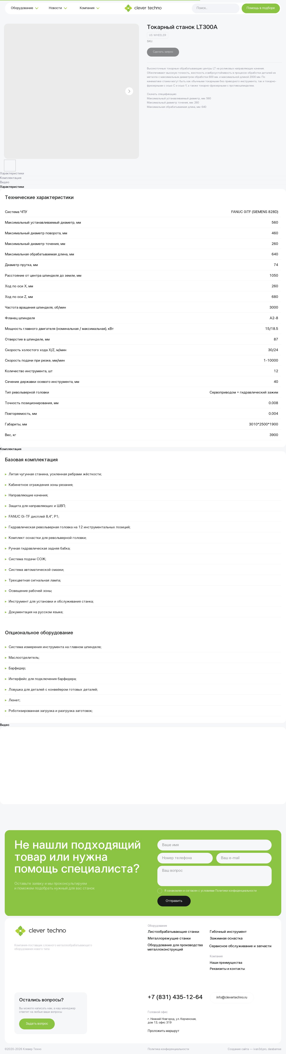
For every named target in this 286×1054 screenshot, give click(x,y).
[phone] (185, 858)
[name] (214, 845)
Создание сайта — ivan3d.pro (247, 1049)
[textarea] (214, 876)
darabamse (274, 1049)
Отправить (174, 901)
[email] (244, 858)
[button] (261, 8)
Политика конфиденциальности (168, 1049)
